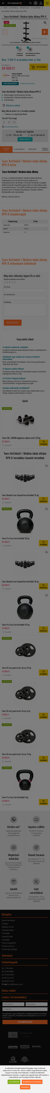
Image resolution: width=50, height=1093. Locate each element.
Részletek (25, 1087)
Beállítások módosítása (32, 1082)
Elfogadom (14, 1082)
